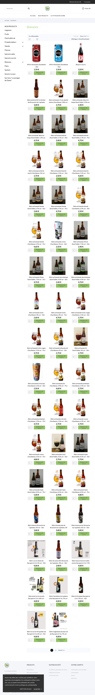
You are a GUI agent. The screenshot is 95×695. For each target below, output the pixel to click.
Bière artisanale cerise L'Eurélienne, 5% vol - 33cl (58, 243)
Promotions (30, 669)
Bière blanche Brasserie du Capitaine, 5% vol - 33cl (36, 526)
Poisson (7, 50)
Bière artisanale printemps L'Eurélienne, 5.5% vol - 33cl (81, 385)
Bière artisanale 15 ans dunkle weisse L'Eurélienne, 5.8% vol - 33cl (58, 101)
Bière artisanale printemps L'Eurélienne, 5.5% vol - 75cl (36, 420)
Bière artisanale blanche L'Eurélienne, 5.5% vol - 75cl (81, 172)
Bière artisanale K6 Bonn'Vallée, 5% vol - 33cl (80, 349)
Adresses (74, 678)
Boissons (8, 62)
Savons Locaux (10, 74)
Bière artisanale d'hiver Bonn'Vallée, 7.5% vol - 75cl (36, 278)
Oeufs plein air (10, 38)
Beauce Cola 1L (81, 64)
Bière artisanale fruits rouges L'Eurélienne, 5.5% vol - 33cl (80, 314)
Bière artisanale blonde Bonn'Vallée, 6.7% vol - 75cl (58, 207)
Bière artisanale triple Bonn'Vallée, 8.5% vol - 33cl (81, 455)
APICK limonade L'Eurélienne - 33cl (36, 66)
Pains (7, 66)
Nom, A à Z (83, 36)
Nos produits (43, 15)
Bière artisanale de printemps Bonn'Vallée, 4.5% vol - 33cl (58, 278)
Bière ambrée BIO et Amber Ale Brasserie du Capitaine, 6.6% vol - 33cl (36, 101)
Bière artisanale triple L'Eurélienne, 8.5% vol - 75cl (81, 491)
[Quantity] (30, 73)
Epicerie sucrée (10, 58)
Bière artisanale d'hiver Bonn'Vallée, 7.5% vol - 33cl (81, 243)
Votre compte (77, 665)
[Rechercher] (18, 8)
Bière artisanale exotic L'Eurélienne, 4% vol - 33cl (36, 314)
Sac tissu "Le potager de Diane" (12, 79)
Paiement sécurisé (54, 672)
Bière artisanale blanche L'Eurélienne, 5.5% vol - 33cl (58, 172)
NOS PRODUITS (11, 26)
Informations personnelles (79, 669)
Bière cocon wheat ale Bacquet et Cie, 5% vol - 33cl (36, 562)
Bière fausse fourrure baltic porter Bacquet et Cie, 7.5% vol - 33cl (81, 562)
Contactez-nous (54, 675)
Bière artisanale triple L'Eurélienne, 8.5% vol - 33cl (58, 491)
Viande (7, 46)
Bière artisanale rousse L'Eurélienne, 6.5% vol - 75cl (36, 455)
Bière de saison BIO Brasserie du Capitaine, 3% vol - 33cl (58, 562)
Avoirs (73, 675)
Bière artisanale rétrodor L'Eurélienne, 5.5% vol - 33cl (58, 420)
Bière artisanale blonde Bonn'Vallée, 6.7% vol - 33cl (36, 207)
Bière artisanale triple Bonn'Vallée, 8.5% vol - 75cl (36, 491)
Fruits (7, 34)
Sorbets (7, 70)
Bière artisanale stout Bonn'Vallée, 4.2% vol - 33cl (58, 455)
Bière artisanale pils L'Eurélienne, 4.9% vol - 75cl (58, 385)
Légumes (8, 30)
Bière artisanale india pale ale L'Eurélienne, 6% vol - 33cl (58, 349)
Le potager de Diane (58, 15)
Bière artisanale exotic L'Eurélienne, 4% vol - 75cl (58, 314)
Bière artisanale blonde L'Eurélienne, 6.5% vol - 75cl (36, 243)
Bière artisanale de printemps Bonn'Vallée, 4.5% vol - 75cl (80, 278)
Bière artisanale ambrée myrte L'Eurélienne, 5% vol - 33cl (36, 172)
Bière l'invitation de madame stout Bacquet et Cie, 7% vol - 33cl (58, 597)
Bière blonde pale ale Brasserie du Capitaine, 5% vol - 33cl (58, 526)
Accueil (33, 15)
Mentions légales (26, 689)
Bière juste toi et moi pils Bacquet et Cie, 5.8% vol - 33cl (36, 597)
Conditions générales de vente (58, 669)
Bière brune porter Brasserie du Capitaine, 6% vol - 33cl (81, 526)
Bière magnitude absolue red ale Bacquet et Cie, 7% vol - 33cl (58, 633)
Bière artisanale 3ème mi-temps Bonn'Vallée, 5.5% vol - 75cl (36, 136)
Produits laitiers (10, 42)
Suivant (61, 650)
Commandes (74, 672)
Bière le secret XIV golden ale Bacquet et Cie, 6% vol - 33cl (36, 633)
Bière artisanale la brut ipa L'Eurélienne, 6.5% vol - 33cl (36, 385)
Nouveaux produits (32, 672)
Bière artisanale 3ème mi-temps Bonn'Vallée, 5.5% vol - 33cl (80, 101)
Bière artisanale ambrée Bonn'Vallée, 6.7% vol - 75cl (81, 136)
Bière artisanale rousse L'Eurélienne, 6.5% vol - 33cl (81, 420)
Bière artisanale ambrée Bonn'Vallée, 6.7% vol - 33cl (58, 136)
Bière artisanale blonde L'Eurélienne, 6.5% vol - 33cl (81, 207)
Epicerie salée (10, 54)
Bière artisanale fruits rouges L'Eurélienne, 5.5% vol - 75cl (36, 349)
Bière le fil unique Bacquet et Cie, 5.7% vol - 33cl (81, 597)
